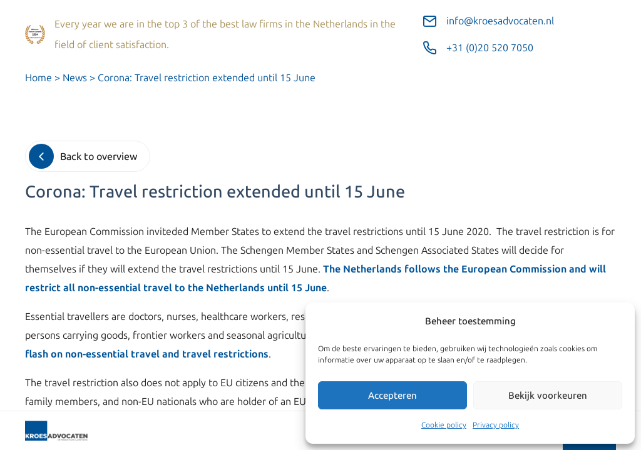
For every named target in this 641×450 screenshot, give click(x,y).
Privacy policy (496, 425)
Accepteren (392, 395)
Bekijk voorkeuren (547, 395)
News (75, 78)
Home (38, 78)
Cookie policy (443, 425)
